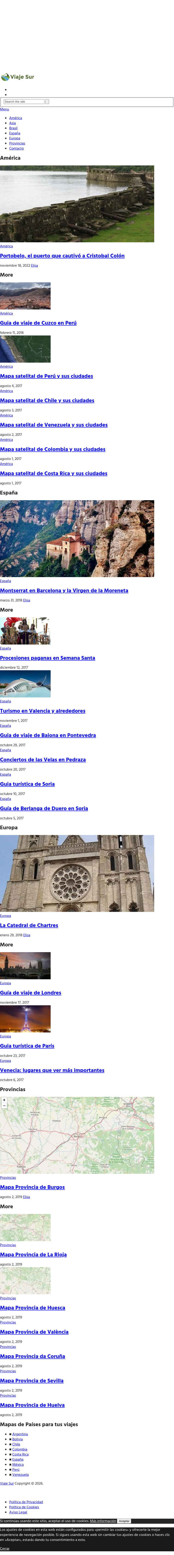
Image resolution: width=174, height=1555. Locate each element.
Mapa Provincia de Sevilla (32, 1381)
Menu (4, 110)
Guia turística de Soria (27, 784)
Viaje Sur (7, 1484)
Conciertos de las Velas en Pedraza (43, 760)
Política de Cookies (24, 1507)
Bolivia (17, 1439)
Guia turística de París (27, 1046)
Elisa (34, 266)
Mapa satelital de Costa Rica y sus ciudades (53, 473)
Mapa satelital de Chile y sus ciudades (47, 400)
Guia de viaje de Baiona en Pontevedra (48, 735)
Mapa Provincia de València (34, 1332)
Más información (103, 1521)
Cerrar (5, 1549)
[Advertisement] (87, 33)
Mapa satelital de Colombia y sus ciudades (52, 449)
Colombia (19, 1450)
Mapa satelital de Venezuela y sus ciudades (54, 425)
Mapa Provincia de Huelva (32, 1405)
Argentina (20, 1434)
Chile (16, 1445)
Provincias (17, 144)
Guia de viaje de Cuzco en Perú (38, 323)
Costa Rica (20, 1455)
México (18, 1465)
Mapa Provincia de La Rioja (33, 1255)
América (15, 118)
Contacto (16, 149)
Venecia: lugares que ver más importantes (52, 1070)
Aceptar (124, 1521)
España (14, 133)
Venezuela (20, 1475)
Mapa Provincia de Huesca (32, 1308)
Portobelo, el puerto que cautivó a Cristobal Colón (62, 256)
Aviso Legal (18, 1512)
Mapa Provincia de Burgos (32, 1187)
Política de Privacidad (26, 1502)
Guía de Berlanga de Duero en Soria (44, 808)
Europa (14, 139)
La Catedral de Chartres (29, 925)
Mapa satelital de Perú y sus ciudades (46, 376)
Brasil (13, 128)
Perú (16, 1470)
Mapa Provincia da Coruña (32, 1356)
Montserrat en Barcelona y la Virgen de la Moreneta (64, 591)
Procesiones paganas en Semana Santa (47, 658)
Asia (12, 123)
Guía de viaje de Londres (30, 993)
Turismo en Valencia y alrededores (42, 711)
